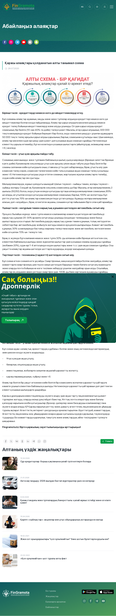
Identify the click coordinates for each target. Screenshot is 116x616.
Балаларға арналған (56, 602)
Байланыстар (52, 607)
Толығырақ (14, 320)
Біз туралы (51, 591)
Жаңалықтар (52, 596)
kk (82, 7)
